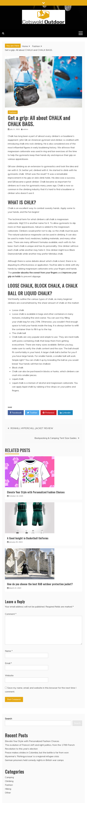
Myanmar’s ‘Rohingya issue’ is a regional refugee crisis (32, 756)
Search (8, 718)
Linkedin (65, 412)
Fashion (13, 112)
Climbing (9, 781)
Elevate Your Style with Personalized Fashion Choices (36, 492)
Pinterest (48, 412)
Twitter (32, 412)
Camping (9, 777)
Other (8, 792)
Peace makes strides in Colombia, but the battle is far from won (37, 752)
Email (8, 663)
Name (9, 650)
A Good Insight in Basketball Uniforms (27, 538)
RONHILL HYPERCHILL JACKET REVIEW (31, 428)
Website (9, 675)
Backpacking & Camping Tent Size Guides (55, 438)
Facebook (16, 412)
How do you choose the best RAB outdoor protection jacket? (40, 584)
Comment (10, 613)
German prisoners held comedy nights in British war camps (34, 760)
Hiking (8, 788)
